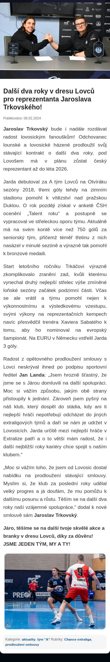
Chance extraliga (77, 639)
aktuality (29, 639)
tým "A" (43, 639)
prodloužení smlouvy (22, 644)
